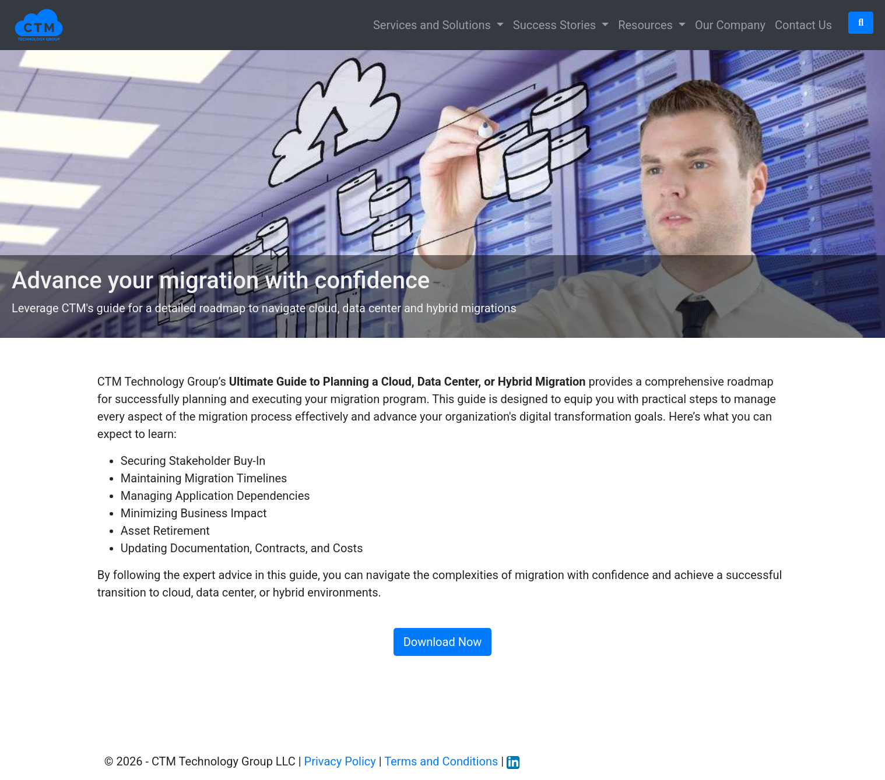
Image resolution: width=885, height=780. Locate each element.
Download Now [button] (442, 642)
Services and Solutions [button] (433, 25)
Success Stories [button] (556, 25)
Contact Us (803, 25)
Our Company (730, 25)
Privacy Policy (340, 761)
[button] (860, 23)
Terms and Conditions (441, 761)
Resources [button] (647, 25)
